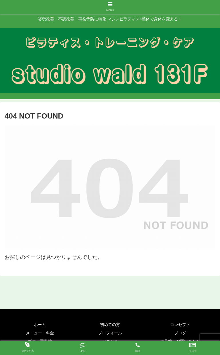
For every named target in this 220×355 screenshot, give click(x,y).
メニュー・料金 (40, 333)
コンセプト (180, 324)
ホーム (40, 324)
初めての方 (110, 324)
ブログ (180, 333)
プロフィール (110, 333)
